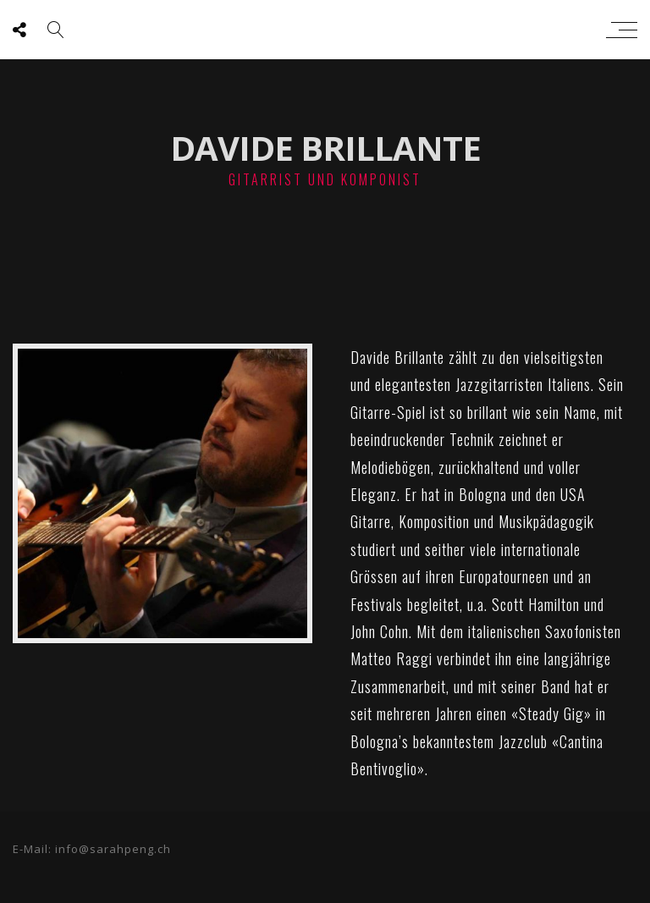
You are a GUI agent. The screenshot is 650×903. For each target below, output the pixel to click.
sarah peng (321, 29)
